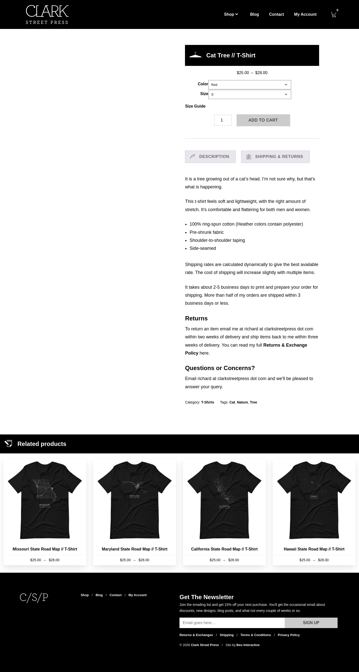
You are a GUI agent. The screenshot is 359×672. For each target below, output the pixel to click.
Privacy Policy (289, 635)
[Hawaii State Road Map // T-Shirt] (314, 512)
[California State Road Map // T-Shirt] (224, 512)
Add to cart (263, 120)
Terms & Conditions (255, 635)
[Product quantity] (223, 120)
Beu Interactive (248, 645)
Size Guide (195, 106)
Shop (231, 14)
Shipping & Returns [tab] (279, 156)
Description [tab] (214, 156)
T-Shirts (207, 402)
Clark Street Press (205, 645)
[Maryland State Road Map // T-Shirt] (134, 512)
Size (204, 94)
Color (203, 84)
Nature (242, 402)
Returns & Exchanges (196, 635)
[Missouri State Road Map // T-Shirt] (44, 512)
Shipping (227, 635)
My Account (305, 14)
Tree (253, 402)
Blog (254, 14)
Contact (276, 14)
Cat (232, 402)
